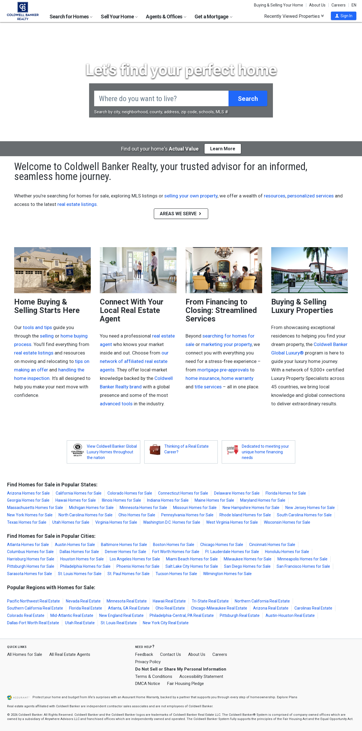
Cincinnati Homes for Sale (272, 544)
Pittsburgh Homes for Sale (30, 566)
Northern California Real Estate (262, 601)
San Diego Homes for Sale (247, 566)
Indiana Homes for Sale (168, 500)
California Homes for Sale (79, 493)
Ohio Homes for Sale (136, 515)
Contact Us (170, 654)
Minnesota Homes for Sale (143, 507)
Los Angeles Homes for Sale (135, 559)
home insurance (202, 378)
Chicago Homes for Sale (221, 544)
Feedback (144, 654)
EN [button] (354, 5)
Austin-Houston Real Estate (290, 615)
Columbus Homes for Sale (30, 551)
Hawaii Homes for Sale (75, 500)
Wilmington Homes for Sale (227, 573)
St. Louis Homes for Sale (80, 573)
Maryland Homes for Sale (262, 500)
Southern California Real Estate (35, 608)
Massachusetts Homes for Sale (35, 507)
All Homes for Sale (24, 654)
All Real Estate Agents (69, 654)
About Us (317, 5)
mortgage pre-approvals (223, 370)
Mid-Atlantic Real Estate (71, 615)
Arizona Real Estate (270, 608)
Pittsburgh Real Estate (240, 615)
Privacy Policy (148, 661)
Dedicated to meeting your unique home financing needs (265, 452)
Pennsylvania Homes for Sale (187, 515)
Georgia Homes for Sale (28, 500)
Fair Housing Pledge (185, 683)
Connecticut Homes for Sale (183, 493)
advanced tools (116, 403)
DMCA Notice (147, 683)
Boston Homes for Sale (173, 544)
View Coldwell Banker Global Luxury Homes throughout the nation (112, 452)
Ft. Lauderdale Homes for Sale (232, 551)
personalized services (310, 196)
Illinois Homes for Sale (121, 500)
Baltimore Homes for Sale (124, 544)
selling (47, 336)
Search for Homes (70, 16)
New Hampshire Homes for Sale (251, 507)
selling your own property (190, 196)
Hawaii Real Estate (169, 601)
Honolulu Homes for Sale (287, 551)
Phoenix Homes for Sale (138, 566)
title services (208, 387)
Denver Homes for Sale (125, 551)
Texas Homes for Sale (26, 522)
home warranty (237, 378)
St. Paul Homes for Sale (128, 573)
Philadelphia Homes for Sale (85, 566)
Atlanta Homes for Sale (28, 544)
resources (274, 196)
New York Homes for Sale (30, 515)
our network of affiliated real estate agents (134, 361)
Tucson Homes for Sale (176, 573)
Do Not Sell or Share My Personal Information (180, 669)
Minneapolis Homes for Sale (302, 559)
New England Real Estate (121, 615)
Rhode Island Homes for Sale (245, 515)
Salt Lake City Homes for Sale (191, 566)
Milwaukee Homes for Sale (248, 559)
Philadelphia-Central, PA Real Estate (182, 615)
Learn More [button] (222, 148)
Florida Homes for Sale (286, 493)
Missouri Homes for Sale (195, 507)
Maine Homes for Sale (214, 500)
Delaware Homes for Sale (237, 493)
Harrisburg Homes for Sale (30, 559)
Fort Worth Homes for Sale (175, 551)
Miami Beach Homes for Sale (192, 559)
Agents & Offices (166, 16)
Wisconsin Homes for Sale (287, 522)
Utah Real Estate (80, 623)
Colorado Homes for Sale (129, 493)
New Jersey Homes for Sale (310, 507)
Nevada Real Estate (83, 601)
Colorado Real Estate (25, 615)
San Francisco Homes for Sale (303, 566)
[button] (343, 16)
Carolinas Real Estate (313, 608)
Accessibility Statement (201, 676)
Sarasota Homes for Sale (29, 573)
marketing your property (226, 344)
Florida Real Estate (85, 608)
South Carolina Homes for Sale (304, 515)
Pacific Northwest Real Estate (33, 601)
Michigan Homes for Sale (91, 507)
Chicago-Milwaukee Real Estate (219, 608)
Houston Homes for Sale (82, 559)
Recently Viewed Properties (294, 16)
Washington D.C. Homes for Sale (171, 522)
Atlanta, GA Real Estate (129, 608)
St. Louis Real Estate (119, 623)
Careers (338, 5)
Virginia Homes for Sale (116, 522)
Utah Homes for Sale (70, 522)
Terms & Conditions (153, 676)
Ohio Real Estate (170, 608)
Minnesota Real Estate (127, 601)
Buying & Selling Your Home (278, 5)
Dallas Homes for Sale (79, 551)
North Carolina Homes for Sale (86, 515)
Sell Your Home (119, 16)
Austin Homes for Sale (75, 544)
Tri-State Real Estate (210, 601)
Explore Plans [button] (287, 697)
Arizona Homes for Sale (28, 493)
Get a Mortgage (213, 16)
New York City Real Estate (166, 623)
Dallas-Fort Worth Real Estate (33, 623)
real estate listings (77, 204)
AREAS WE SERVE (181, 213)
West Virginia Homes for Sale (232, 522)
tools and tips (37, 327)
